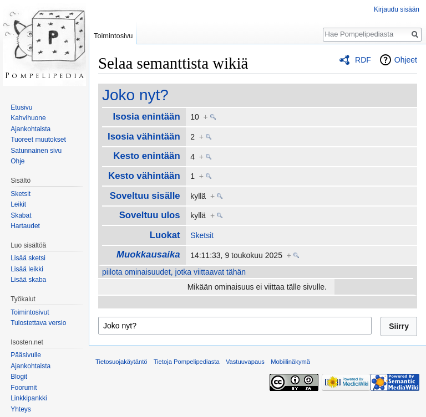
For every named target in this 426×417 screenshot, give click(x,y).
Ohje (17, 161)
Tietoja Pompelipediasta (187, 361)
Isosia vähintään (144, 136)
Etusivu (21, 107)
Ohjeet (405, 59)
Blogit (19, 376)
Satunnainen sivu (36, 151)
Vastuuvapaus (245, 361)
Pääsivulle (26, 355)
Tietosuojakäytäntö (121, 361)
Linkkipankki (29, 398)
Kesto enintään (146, 156)
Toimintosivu (113, 36)
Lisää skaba (28, 280)
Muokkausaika (148, 254)
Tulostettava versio (38, 323)
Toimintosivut (30, 312)
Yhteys (21, 409)
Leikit (18, 204)
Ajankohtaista (30, 129)
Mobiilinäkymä (290, 361)
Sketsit (202, 235)
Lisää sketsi (28, 258)
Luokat (165, 235)
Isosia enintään (146, 116)
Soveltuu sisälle (145, 196)
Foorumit (24, 388)
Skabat (21, 215)
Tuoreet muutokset (38, 139)
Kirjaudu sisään (396, 9)
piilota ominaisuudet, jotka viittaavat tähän (174, 271)
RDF (363, 59)
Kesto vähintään (144, 176)
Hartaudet (25, 226)
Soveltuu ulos (149, 215)
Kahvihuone (28, 118)
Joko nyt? (135, 95)
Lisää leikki (27, 269)
